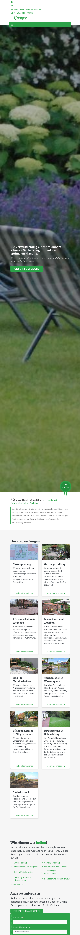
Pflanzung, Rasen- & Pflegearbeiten (23, 732)
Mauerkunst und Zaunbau (54, 620)
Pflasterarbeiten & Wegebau (24, 620)
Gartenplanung (22, 564)
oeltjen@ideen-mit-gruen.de (30, 9)
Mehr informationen (24, 593)
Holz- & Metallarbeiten (22, 679)
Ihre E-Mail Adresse (22, 927)
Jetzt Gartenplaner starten (26, 911)
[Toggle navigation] (12, 24)
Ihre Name (18, 917)
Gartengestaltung (54, 564)
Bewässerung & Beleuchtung (53, 732)
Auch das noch (21, 792)
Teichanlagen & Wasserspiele (53, 679)
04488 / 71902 (27, 13)
